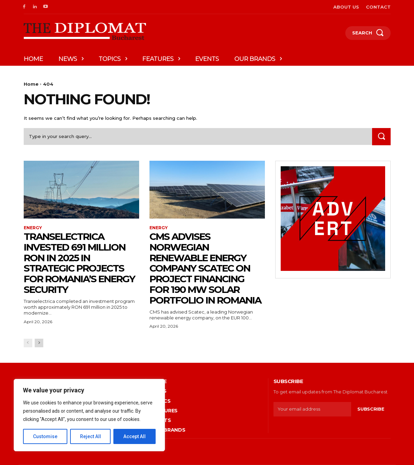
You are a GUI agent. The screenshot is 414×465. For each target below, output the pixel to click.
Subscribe (370, 409)
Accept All (134, 436)
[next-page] (39, 343)
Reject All (90, 436)
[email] (312, 409)
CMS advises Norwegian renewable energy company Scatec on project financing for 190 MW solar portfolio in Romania (205, 268)
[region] (89, 415)
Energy (33, 227)
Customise (45, 436)
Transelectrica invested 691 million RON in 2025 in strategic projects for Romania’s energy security (79, 263)
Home (31, 84)
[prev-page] (28, 343)
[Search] (381, 136)
